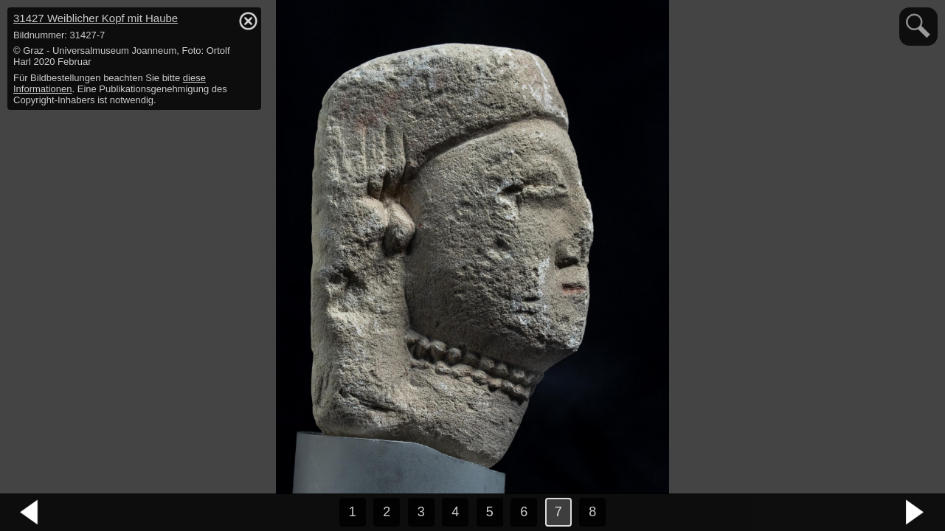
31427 (95, 18)
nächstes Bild (915, 512)
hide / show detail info (248, 20)
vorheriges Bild (29, 512)
